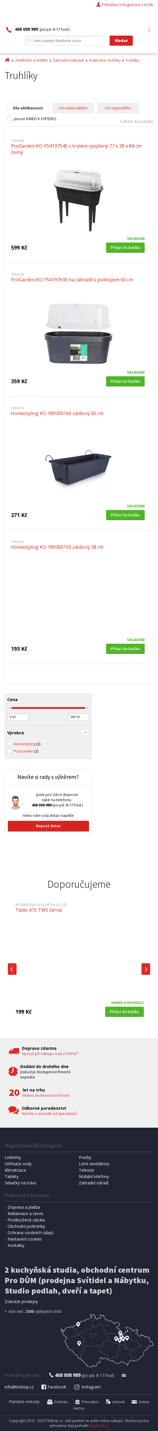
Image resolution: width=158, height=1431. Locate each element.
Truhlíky (132, 60)
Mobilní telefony (94, 1176)
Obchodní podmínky (26, 1226)
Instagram (87, 1387)
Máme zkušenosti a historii (46, 1095)
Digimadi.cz (98, 1425)
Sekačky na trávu (20, 1183)
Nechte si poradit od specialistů (49, 1113)
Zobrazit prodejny (21, 1301)
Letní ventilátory (94, 1163)
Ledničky (13, 1157)
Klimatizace (15, 1170)
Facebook (53, 1387)
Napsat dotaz (48, 825)
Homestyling (27, 743)
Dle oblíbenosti (28, 108)
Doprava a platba (24, 1207)
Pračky (85, 1157)
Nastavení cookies (25, 1239)
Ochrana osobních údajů (31, 1232)
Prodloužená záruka (26, 1220)
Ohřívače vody (18, 1163)
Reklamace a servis (25, 1213)
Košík (148, 4)
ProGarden (26, 751)
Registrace (131, 4)
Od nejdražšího (118, 108)
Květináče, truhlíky (105, 60)
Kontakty (16, 1245)
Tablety (12, 1176)
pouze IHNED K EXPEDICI (35, 118)
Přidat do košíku (125, 247)
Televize (86, 1170)
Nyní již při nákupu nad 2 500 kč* (50, 1053)
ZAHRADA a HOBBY (31, 60)
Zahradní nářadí (93, 1183)
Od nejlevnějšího (73, 108)
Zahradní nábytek (68, 60)
